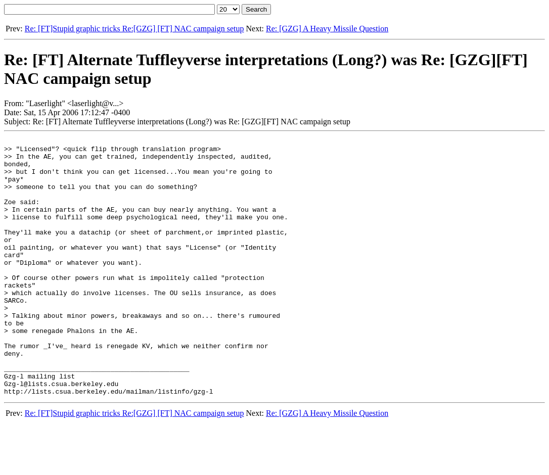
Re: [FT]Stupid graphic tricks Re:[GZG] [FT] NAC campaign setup (134, 28)
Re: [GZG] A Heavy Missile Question (327, 28)
